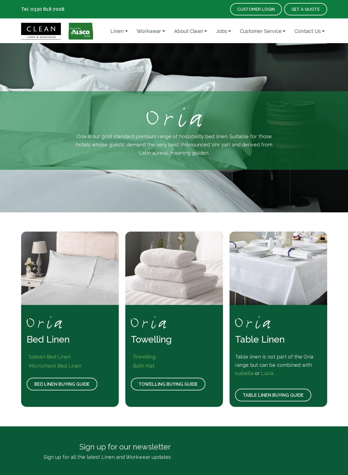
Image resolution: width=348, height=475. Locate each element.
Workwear (149, 31)
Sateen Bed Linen (49, 357)
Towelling (143, 357)
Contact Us (308, 31)
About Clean (188, 31)
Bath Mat (142, 366)
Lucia (267, 373)
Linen (117, 31)
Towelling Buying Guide (169, 384)
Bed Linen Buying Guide (63, 384)
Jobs (221, 31)
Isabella (244, 373)
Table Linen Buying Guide (274, 395)
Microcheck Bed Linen (54, 366)
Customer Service (261, 31)
